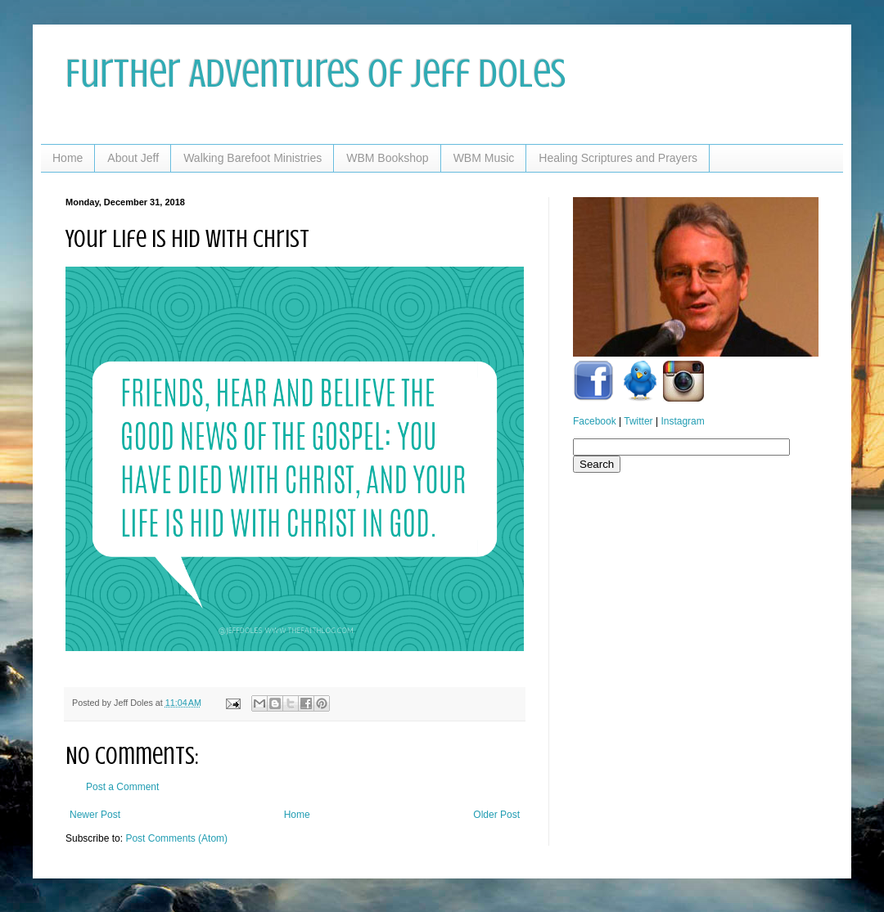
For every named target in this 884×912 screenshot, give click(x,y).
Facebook (594, 421)
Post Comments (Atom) (176, 838)
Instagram (682, 421)
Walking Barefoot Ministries (252, 157)
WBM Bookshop (387, 157)
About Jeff (133, 157)
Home (67, 157)
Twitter (638, 421)
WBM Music (484, 157)
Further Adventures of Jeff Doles (315, 74)
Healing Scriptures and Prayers (618, 157)
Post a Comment (122, 787)
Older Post (496, 814)
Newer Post (95, 814)
